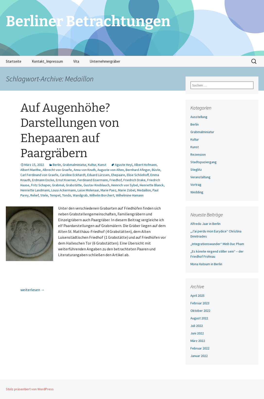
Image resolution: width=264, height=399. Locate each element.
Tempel (55, 195)
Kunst (102, 164)
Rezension (198, 154)
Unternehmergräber (105, 61)
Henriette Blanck (152, 185)
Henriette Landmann (35, 190)
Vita (76, 61)
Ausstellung (198, 117)
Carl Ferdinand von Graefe (39, 175)
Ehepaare (118, 175)
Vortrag (195, 184)
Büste (156, 170)
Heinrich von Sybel (124, 185)
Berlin (57, 164)
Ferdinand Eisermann (92, 180)
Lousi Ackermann (63, 190)
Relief (34, 195)
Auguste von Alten (110, 170)
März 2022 (197, 341)
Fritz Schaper (40, 185)
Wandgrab (80, 195)
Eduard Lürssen (98, 175)
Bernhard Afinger (138, 170)
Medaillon (144, 190)
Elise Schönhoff (138, 175)
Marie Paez (108, 190)
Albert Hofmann (145, 164)
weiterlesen (32, 289)
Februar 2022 (199, 348)
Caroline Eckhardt (72, 175)
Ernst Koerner (66, 180)
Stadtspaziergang (203, 162)
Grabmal (58, 185)
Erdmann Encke (43, 180)
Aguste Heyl (123, 164)
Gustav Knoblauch (97, 185)
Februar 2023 (199, 303)
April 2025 (197, 295)
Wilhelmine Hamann (130, 195)
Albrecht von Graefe (57, 170)
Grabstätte (74, 185)
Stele (44, 195)
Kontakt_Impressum (47, 61)
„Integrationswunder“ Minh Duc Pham (217, 244)
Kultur (92, 164)
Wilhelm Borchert (101, 195)
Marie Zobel (126, 190)
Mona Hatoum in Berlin (206, 264)
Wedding (196, 192)
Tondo (66, 195)
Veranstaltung (200, 177)
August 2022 (199, 318)
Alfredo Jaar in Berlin (205, 223)
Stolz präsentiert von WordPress (30, 389)
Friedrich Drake (134, 180)
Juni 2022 (197, 333)
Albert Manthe (30, 170)
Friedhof (116, 180)
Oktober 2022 (200, 310)
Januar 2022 (199, 356)
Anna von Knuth (85, 170)
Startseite (13, 61)
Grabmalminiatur (74, 164)
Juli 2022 (196, 325)
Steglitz (196, 169)
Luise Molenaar (88, 190)
